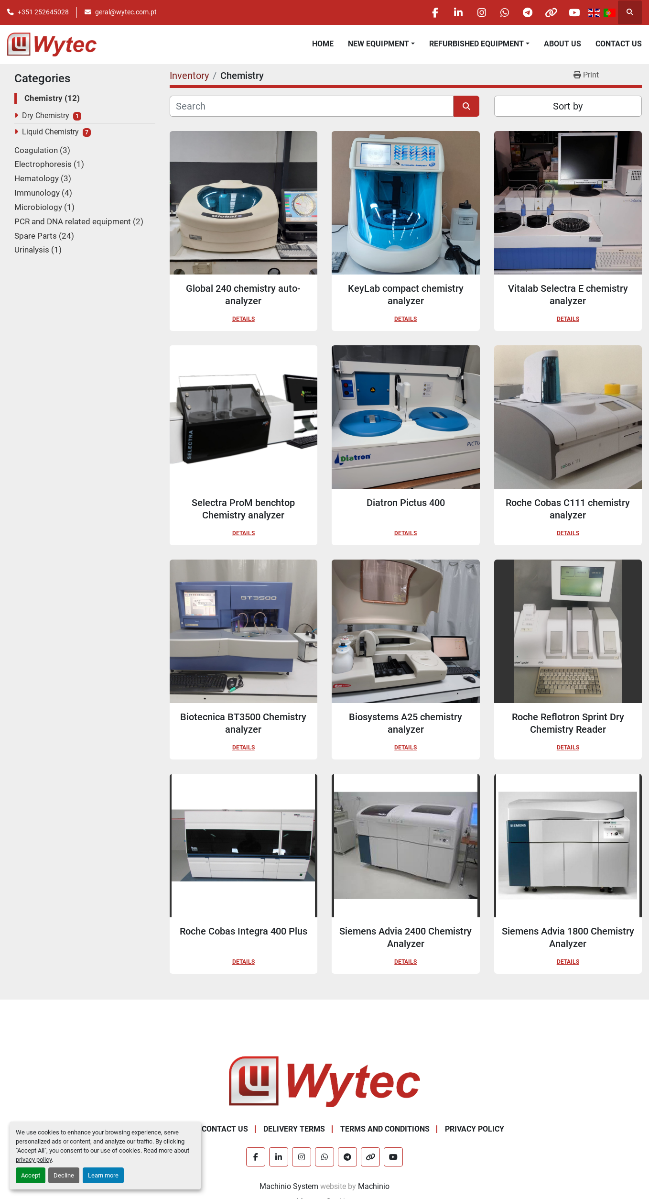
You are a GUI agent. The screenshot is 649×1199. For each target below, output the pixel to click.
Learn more (103, 1175)
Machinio (373, 1186)
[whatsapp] (500, 12)
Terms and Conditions (385, 1128)
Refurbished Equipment (476, 43)
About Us (562, 43)
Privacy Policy (474, 1128)
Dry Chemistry (45, 115)
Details (243, 319)
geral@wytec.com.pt (126, 12)
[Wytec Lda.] (324, 1081)
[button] (381, 44)
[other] (549, 12)
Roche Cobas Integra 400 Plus (243, 931)
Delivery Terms (294, 1128)
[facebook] (427, 12)
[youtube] (573, 12)
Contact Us (618, 43)
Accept (30, 1175)
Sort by (568, 106)
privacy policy (34, 1159)
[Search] (312, 106)
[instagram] (476, 12)
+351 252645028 (43, 12)
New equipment (378, 43)
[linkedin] (452, 12)
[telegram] (525, 12)
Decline (64, 1175)
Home (323, 43)
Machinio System (289, 1186)
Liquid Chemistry (50, 131)
